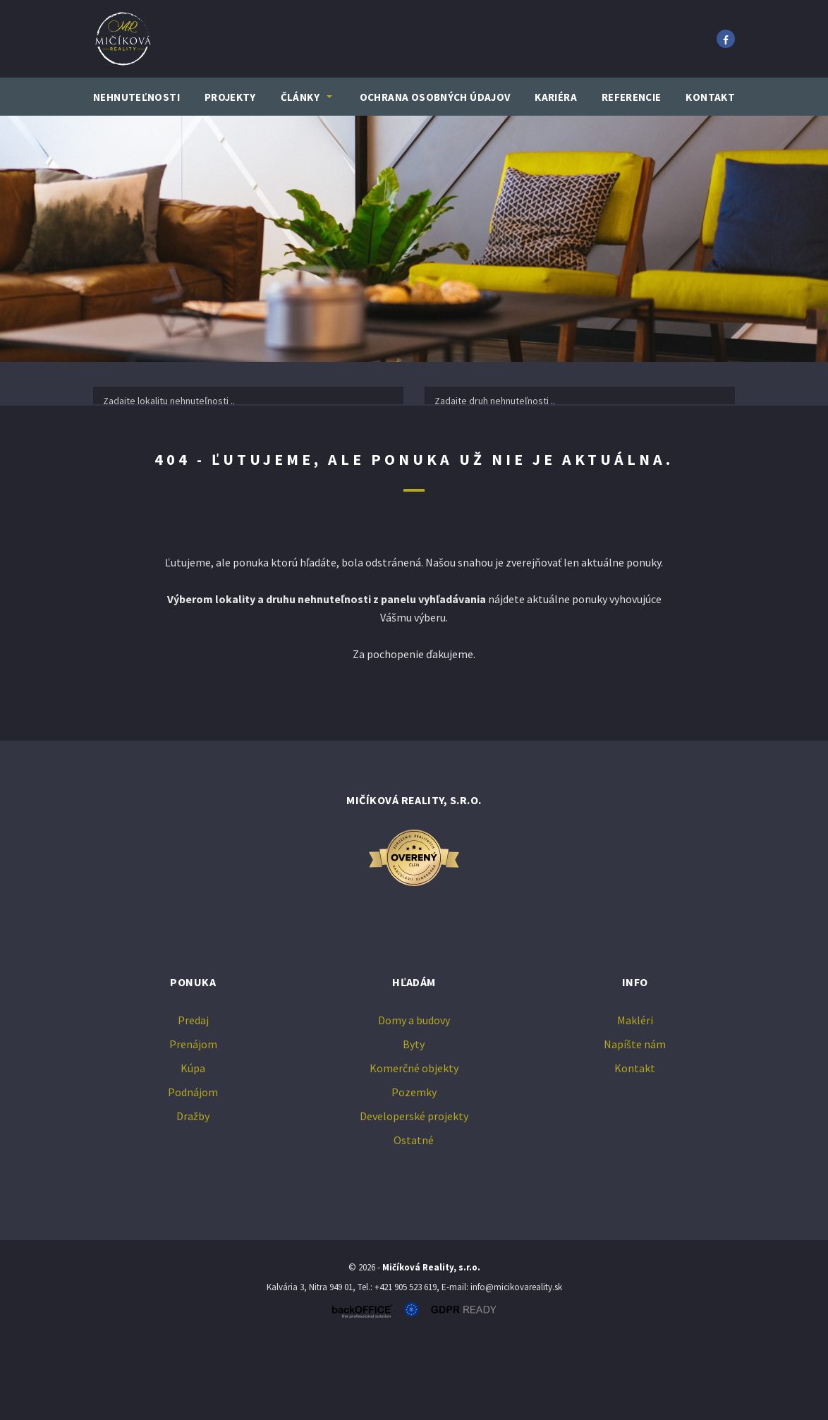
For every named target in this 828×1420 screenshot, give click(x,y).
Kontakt (710, 97)
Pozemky (414, 1169)
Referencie (632, 97)
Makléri (635, 1097)
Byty (414, 1121)
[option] (414, 239)
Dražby (192, 1193)
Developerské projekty (414, 1193)
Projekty (230, 97)
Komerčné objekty (414, 1145)
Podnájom (193, 1169)
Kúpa (357, 443)
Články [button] (300, 97)
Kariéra (556, 97)
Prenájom (253, 443)
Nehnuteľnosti (136, 97)
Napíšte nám (635, 1121)
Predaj (151, 443)
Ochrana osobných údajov (435, 97)
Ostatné (414, 1217)
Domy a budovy (414, 1097)
